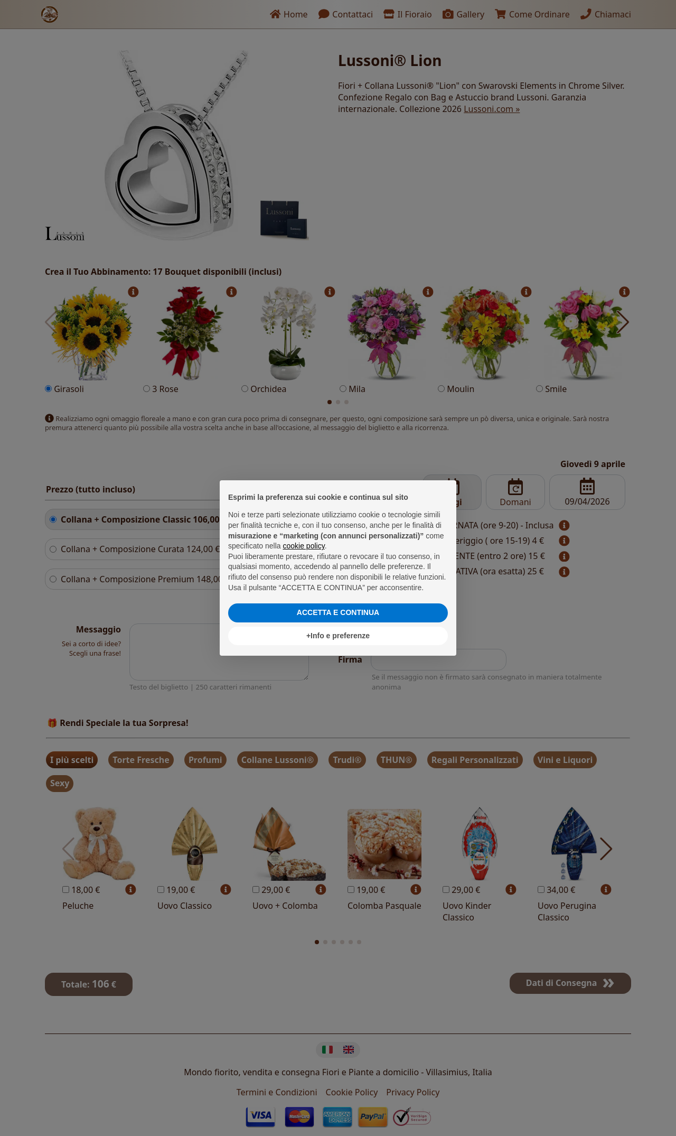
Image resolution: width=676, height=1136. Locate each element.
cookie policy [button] (304, 546)
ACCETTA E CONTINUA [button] (338, 612)
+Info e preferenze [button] (338, 635)
